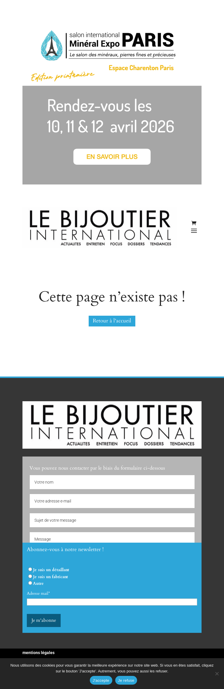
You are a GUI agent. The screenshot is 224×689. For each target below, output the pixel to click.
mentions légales (38, 652)
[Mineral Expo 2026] (112, 183)
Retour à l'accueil (112, 320)
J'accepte (101, 680)
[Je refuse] (217, 673)
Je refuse (126, 680)
